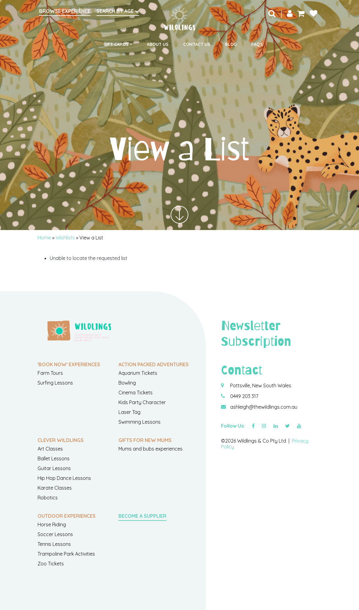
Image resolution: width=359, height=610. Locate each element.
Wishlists (65, 238)
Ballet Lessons (54, 458)
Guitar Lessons (54, 468)
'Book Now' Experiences (69, 364)
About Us (158, 44)
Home (44, 238)
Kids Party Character (142, 402)
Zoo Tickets (51, 564)
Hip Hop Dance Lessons (64, 478)
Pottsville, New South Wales (260, 385)
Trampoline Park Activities (66, 554)
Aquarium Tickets (137, 373)
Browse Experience (64, 11)
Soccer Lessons (55, 534)
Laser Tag (129, 412)
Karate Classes (55, 488)
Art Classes (50, 449)
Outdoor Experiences (67, 516)
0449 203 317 (244, 396)
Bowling (127, 383)
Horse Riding (52, 524)
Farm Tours (50, 373)
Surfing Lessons (55, 383)
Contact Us (196, 44)
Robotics (48, 498)
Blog (231, 44)
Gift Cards (116, 44)
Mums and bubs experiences (150, 449)
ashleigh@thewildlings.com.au (263, 407)
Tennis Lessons (54, 544)
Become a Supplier (142, 516)
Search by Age (117, 11)
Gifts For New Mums (145, 440)
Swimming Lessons (139, 422)
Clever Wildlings (61, 440)
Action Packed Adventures (153, 364)
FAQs (257, 44)
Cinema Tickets (135, 392)
